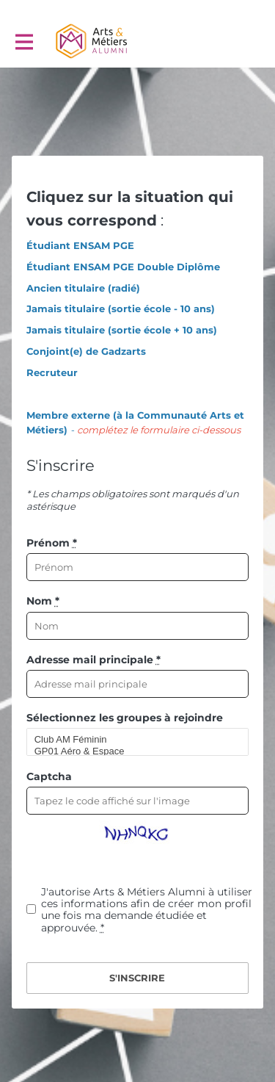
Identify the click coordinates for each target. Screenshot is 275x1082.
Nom (42, 600)
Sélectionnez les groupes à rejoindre (124, 717)
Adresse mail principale (93, 659)
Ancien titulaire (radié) (83, 288)
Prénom (51, 542)
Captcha (49, 776)
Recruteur (52, 372)
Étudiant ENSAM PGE (80, 245)
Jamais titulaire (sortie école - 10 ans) (120, 308)
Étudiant (48, 267)
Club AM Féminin (131, 740)
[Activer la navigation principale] (23, 41)
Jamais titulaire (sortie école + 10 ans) (121, 330)
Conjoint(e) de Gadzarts (86, 351)
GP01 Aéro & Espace (131, 751)
